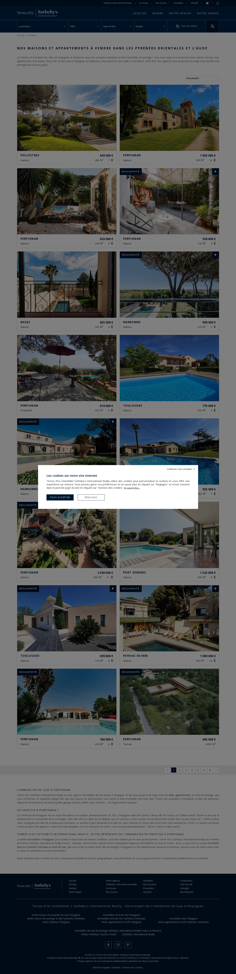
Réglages (91, 497)
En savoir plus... (132, 487)
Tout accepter (60, 497)
